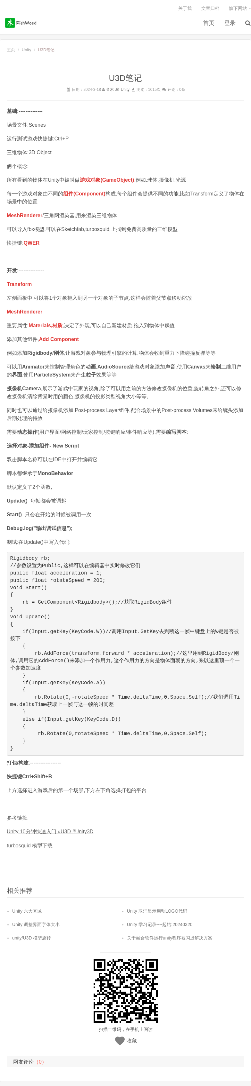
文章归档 (210, 8)
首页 (208, 23)
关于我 (185, 8)
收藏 (132, 1040)
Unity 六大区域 (27, 910)
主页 (11, 50)
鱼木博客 (22, 23)
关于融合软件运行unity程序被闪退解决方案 (170, 937)
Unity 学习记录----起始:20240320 (160, 924)
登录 (230, 23)
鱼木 (110, 89)
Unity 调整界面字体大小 (36, 924)
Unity (26, 50)
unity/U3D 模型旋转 (31, 937)
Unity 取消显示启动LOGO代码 (157, 910)
